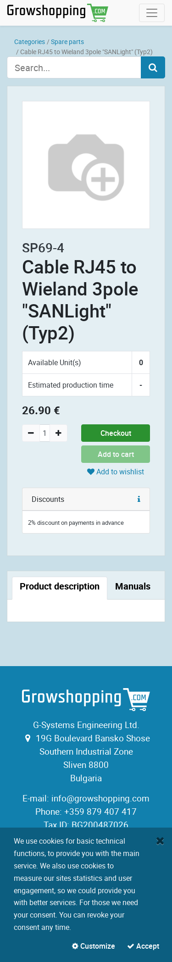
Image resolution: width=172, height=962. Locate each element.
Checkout (115, 433)
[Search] (153, 67)
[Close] (160, 840)
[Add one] (58, 433)
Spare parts (67, 41)
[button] (139, 499)
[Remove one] (31, 433)
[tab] (59, 588)
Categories (29, 41)
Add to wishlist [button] (115, 472)
